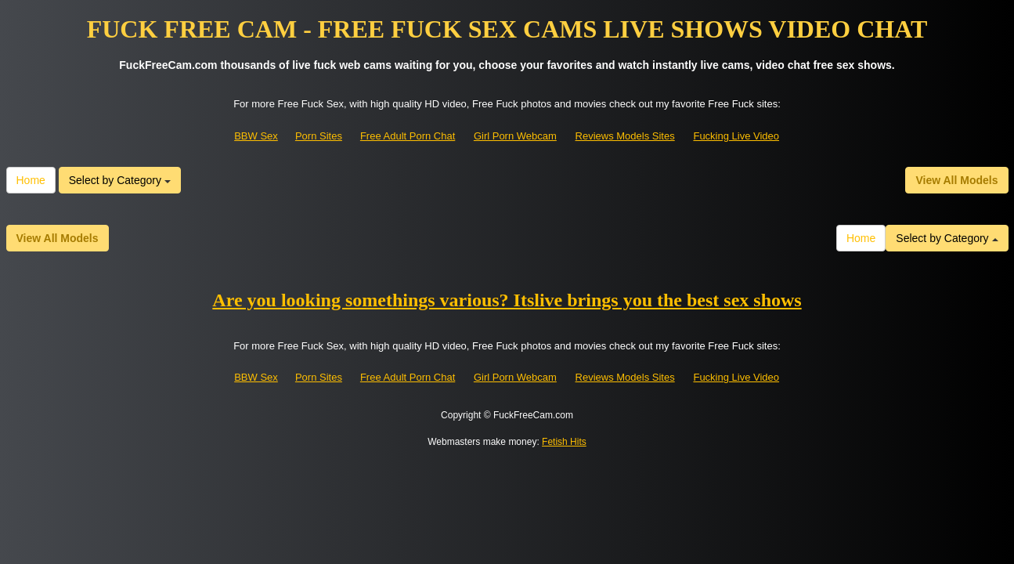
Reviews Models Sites (625, 136)
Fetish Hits (564, 441)
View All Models (956, 180)
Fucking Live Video (736, 136)
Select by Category (120, 180)
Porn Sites (318, 136)
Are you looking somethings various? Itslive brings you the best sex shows (506, 300)
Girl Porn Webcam (515, 136)
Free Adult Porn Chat (407, 136)
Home (30, 180)
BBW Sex (256, 136)
